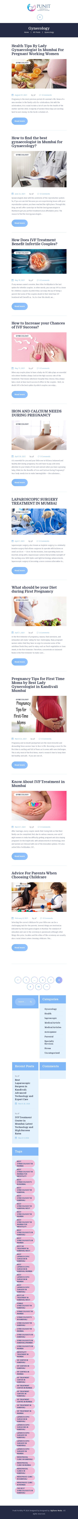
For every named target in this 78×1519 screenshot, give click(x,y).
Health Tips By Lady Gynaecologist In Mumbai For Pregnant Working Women (38, 50)
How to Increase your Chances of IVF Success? (38, 325)
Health (48, 1014)
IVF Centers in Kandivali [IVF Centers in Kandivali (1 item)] (23, 1367)
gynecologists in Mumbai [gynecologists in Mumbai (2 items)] (25, 1347)
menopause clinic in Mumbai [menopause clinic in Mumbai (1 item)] (24, 1484)
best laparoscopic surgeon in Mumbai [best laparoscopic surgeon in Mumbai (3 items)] (23, 1278)
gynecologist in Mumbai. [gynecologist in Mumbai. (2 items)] (24, 1330)
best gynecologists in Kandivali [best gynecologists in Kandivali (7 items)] (25, 1232)
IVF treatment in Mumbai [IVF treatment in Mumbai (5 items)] (24, 1412)
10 (39, 985)
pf (18, 1076)
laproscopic (51, 1018)
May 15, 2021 (20, 280)
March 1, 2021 (20, 827)
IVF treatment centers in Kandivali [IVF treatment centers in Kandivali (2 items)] (23, 1393)
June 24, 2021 (20, 194)
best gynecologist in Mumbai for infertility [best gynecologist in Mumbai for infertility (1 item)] (24, 1223)
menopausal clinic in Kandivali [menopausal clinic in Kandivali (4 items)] (25, 1458)
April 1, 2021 (20, 633)
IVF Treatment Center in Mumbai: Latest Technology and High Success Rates (24, 1125)
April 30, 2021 (20, 456)
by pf (33, 95)
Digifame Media (56, 1511)
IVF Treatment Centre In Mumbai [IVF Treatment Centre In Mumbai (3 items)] (24, 1400)
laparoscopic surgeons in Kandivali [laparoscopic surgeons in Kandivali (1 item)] (23, 1427)
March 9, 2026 (23, 1138)
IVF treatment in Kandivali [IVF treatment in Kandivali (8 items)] (24, 1406)
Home (26, 32)
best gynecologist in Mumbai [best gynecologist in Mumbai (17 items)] (24, 1214)
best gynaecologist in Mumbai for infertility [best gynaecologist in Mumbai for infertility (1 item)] (25, 1172)
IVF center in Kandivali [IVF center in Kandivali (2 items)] (22, 1361)
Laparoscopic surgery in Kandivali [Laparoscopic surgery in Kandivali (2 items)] (23, 1435)
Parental (49, 1037)
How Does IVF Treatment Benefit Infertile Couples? (34, 242)
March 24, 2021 (21, 739)
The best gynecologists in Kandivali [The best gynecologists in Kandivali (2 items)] (25, 1490)
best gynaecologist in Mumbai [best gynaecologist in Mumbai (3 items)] (25, 1163)
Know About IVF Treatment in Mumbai (38, 784)
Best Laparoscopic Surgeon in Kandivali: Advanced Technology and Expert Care (24, 1090)
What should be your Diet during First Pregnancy (34, 589)
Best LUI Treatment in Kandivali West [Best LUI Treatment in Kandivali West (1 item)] (23, 1297)
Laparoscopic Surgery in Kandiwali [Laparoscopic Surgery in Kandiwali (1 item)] (23, 1443)
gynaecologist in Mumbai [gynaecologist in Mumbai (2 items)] (25, 1312)
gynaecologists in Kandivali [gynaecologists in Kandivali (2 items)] (24, 1318)
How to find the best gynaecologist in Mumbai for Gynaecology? (37, 142)
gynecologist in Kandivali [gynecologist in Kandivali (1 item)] (24, 1324)
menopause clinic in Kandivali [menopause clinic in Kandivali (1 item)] (24, 1478)
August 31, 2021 (21, 95)
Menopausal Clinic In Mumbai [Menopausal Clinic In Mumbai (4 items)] (24, 1464)
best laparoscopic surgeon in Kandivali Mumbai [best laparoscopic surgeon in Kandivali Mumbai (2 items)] (24, 1268)
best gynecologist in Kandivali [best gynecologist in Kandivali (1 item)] (24, 1198)
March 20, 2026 (24, 1104)
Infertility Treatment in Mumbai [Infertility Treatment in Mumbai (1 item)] (22, 1354)
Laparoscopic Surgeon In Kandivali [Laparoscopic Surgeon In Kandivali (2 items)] (23, 1419)
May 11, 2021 (20, 368)
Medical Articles (53, 1027)
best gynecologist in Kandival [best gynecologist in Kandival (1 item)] (24, 1190)
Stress (48, 1048)
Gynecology (22, 63)
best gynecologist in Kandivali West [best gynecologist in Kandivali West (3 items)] (24, 1206)
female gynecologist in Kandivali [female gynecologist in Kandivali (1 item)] (25, 1305)
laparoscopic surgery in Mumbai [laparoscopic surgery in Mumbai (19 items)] (23, 1451)
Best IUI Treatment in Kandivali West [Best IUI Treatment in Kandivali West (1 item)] (23, 1248)
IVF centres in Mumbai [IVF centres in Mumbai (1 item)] (23, 1373)
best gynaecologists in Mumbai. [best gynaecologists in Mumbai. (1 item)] (24, 1182)
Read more (20, 121)
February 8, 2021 (21, 918)
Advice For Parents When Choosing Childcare (34, 875)
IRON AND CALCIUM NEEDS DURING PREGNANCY (37, 413)
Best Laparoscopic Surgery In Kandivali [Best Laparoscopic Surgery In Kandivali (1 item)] (23, 1288)
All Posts (36, 32)
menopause (50, 1032)
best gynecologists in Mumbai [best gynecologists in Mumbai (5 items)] (25, 1240)
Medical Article (52, 1023)
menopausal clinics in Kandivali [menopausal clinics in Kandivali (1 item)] (22, 1471)
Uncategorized (52, 1053)
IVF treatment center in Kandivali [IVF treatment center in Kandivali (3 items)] (23, 1380)
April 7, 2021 (19, 541)
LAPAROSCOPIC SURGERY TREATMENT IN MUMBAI (35, 501)
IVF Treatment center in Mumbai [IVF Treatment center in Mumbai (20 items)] (24, 1387)
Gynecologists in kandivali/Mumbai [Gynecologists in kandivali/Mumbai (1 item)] (25, 1341)
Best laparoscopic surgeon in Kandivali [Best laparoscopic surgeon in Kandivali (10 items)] (23, 1257)
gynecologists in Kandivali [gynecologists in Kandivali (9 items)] (25, 1336)
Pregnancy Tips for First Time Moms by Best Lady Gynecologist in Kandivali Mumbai (38, 685)
